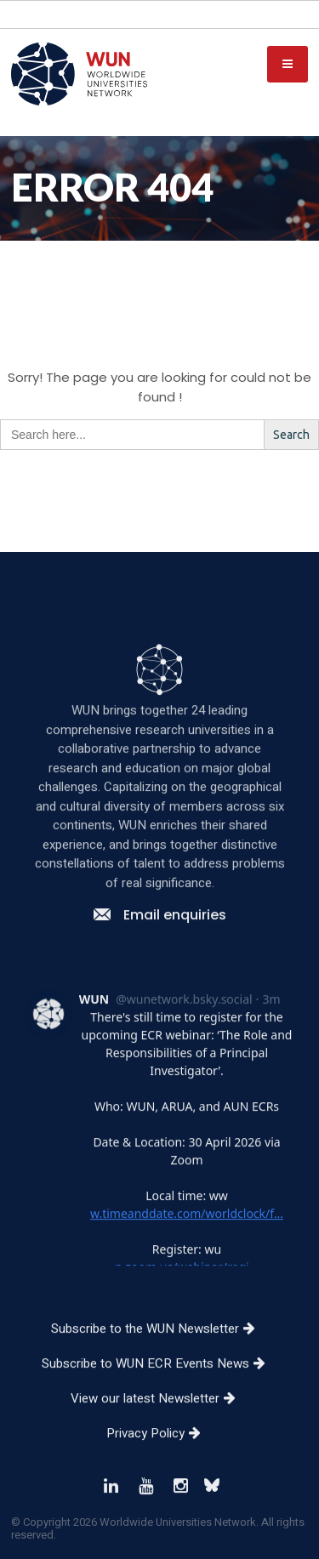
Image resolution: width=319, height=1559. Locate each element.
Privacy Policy (160, 1478)
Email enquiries (160, 960)
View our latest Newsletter (159, 1443)
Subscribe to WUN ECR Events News (160, 1408)
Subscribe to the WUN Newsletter (159, 1373)
